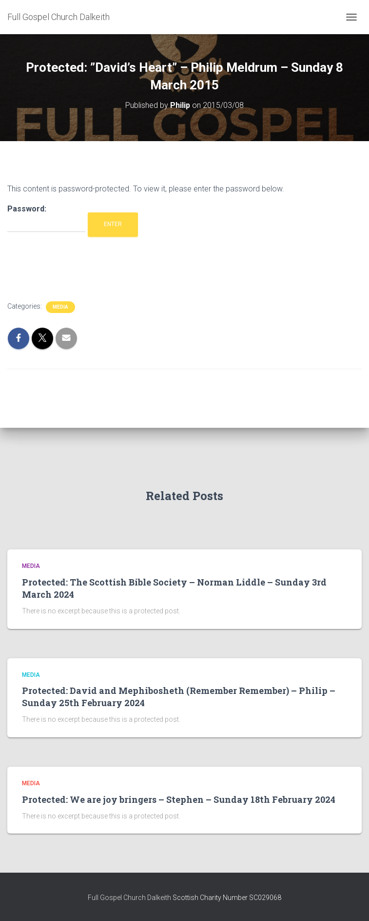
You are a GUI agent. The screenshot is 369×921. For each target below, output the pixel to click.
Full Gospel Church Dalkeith (130, 897)
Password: (46, 218)
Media (60, 307)
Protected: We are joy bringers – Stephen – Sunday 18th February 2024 (178, 799)
